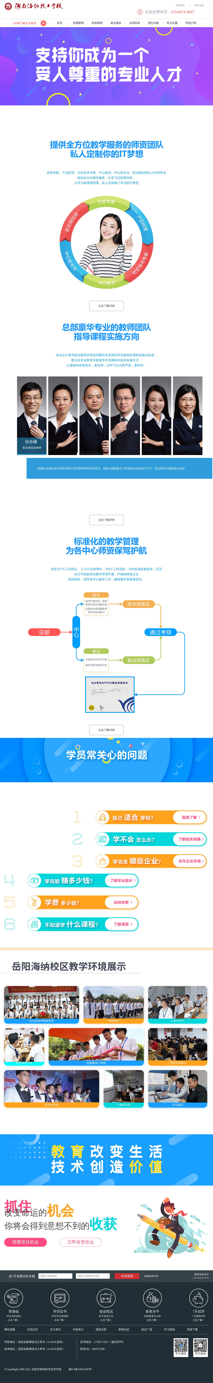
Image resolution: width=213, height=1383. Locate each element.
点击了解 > (13, 1320)
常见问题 (172, 23)
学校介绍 (190, 23)
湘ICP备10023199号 (80, 1369)
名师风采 (134, 23)
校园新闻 (78, 23)
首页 (59, 23)
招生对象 (153, 23)
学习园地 (169, 1329)
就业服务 (115, 23)
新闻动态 (123, 1329)
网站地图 (9, 1329)
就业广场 (146, 1329)
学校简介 (78, 1329)
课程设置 (101, 1329)
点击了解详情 (106, 305)
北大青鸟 (55, 1329)
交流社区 (32, 1329)
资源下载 (192, 1329)
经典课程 (97, 23)
